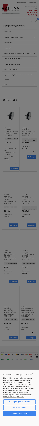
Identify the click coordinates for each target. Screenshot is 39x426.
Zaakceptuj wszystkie (19, 413)
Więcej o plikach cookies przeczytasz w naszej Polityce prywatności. (17, 396)
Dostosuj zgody (19, 407)
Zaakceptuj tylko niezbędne (19, 402)
